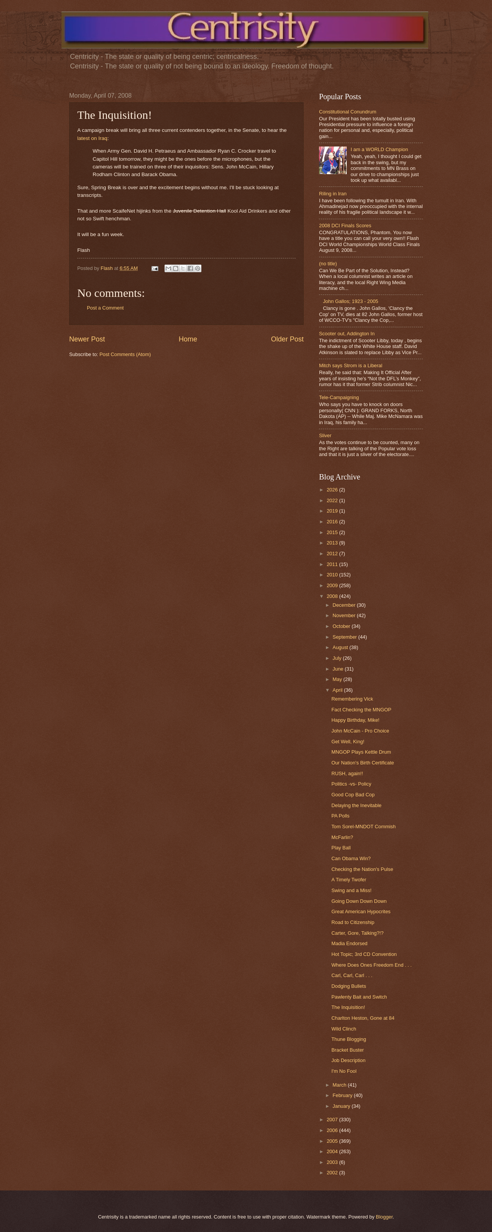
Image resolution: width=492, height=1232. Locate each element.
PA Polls (340, 816)
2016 (333, 521)
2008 (333, 596)
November (344, 615)
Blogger (384, 1217)
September (345, 637)
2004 (333, 1151)
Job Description (348, 1060)
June (338, 669)
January (341, 1106)
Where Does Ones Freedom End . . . (371, 965)
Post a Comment (105, 308)
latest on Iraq (92, 138)
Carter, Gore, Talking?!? (357, 933)
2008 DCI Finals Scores (345, 225)
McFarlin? (342, 837)
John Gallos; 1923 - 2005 (350, 301)
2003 (333, 1162)
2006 (333, 1130)
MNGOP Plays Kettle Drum (361, 752)
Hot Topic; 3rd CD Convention (364, 954)
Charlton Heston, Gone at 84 (362, 1018)
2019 (333, 511)
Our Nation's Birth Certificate (362, 763)
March (339, 1085)
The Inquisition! (348, 1007)
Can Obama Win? (351, 858)
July (337, 658)
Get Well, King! (347, 741)
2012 (333, 553)
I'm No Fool (343, 1071)
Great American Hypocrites (361, 911)
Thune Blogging (348, 1039)
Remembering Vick (352, 699)
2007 (333, 1119)
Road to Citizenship (352, 922)
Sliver (325, 435)
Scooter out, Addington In (347, 333)
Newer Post (87, 339)
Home (188, 339)
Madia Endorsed (349, 943)
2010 (333, 575)
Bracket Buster (347, 1050)
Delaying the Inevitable (356, 805)
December (344, 605)
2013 (333, 543)
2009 (333, 585)
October (341, 626)
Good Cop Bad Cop (352, 794)
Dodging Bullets (348, 986)
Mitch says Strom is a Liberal (350, 365)
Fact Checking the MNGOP (361, 710)
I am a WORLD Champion (379, 149)
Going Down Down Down (359, 901)
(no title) (328, 263)
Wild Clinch (343, 1029)
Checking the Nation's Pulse (362, 869)
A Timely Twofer (348, 879)
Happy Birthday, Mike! (355, 720)
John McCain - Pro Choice (360, 731)
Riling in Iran (333, 193)
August (340, 647)
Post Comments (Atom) (125, 354)
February (343, 1095)
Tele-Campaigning (339, 397)
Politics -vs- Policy (351, 784)
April (338, 690)
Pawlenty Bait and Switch (359, 997)
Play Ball (341, 848)
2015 (333, 532)
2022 (333, 500)
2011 (333, 564)
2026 (333, 490)
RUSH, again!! (347, 773)
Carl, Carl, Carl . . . (351, 975)
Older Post (287, 339)
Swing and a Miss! (351, 890)
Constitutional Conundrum (347, 112)
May (337, 679)
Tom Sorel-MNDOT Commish (363, 826)
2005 (333, 1141)
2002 (333, 1172)
